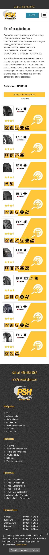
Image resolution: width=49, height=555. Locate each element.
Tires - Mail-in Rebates (16, 492)
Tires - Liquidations (14, 483)
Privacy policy (12, 455)
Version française (13, 461)
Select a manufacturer (24, 95)
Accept (14, 550)
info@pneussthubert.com (24, 379)
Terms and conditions (15, 452)
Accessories (11, 422)
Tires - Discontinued (15, 486)
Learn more (21, 545)
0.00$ (32, 15)
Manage (24, 550)
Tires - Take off (12, 489)
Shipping (9, 446)
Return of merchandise (16, 449)
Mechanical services (15, 425)
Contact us (10, 432)
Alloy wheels (11, 416)
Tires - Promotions (14, 480)
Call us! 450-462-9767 (24, 7)
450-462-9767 (29, 372)
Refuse (35, 550)
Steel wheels (11, 419)
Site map (10, 458)
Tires (8, 413)
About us (9, 428)
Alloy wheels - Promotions (17, 495)
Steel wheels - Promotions (17, 498)
